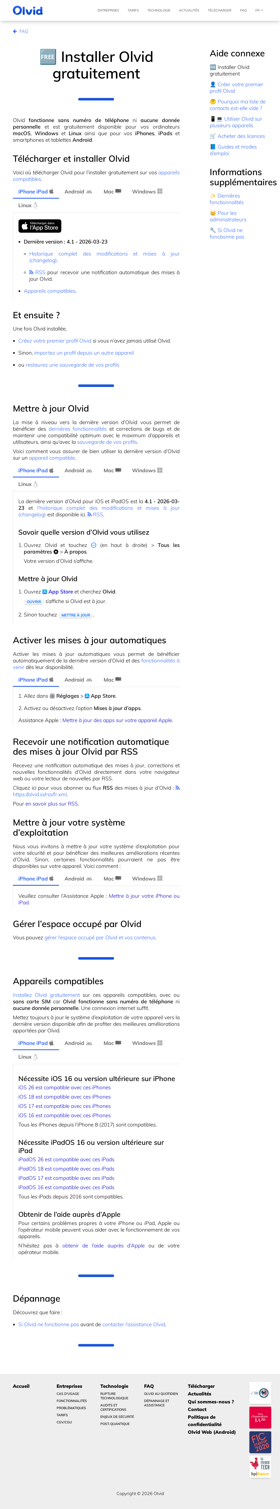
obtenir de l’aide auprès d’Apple (103, 1245)
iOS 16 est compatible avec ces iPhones (64, 1115)
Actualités (189, 10)
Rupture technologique (114, 1396)
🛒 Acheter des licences (237, 136)
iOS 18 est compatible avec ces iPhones (64, 1096)
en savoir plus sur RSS (51, 803)
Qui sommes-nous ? (211, 1401)
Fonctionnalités (72, 1401)
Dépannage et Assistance (156, 1403)
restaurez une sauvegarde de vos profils (72, 364)
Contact (197, 1409)
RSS (37, 272)
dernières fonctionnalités (78, 428)
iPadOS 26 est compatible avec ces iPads (66, 1159)
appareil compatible (52, 457)
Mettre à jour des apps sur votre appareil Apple (117, 720)
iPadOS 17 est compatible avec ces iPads (66, 1178)
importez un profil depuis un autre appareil (84, 352)
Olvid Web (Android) (212, 1432)
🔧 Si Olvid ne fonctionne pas (227, 233)
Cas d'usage (68, 1394)
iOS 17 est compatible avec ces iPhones (64, 1106)
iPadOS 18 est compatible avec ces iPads (66, 1168)
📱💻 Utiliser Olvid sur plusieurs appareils (236, 122)
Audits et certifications (113, 1407)
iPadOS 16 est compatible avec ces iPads (66, 1187)
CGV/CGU (64, 1422)
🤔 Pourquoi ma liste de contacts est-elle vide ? (238, 104)
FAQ (243, 10)
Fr (259, 10)
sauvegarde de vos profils (107, 442)
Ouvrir (34, 601)
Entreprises (108, 10)
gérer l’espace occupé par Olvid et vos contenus (100, 937)
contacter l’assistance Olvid (133, 1324)
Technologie (158, 10)
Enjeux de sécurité (117, 1417)
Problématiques (71, 1408)
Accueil (21, 1386)
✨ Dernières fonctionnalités (227, 198)
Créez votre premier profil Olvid (54, 340)
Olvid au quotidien (161, 1394)
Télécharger (219, 10)
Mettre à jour (76, 615)
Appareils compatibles (49, 291)
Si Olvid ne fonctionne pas (48, 1324)
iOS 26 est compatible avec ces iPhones (64, 1087)
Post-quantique (115, 1424)
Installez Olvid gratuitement (46, 995)
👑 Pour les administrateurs (228, 216)
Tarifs (133, 10)
